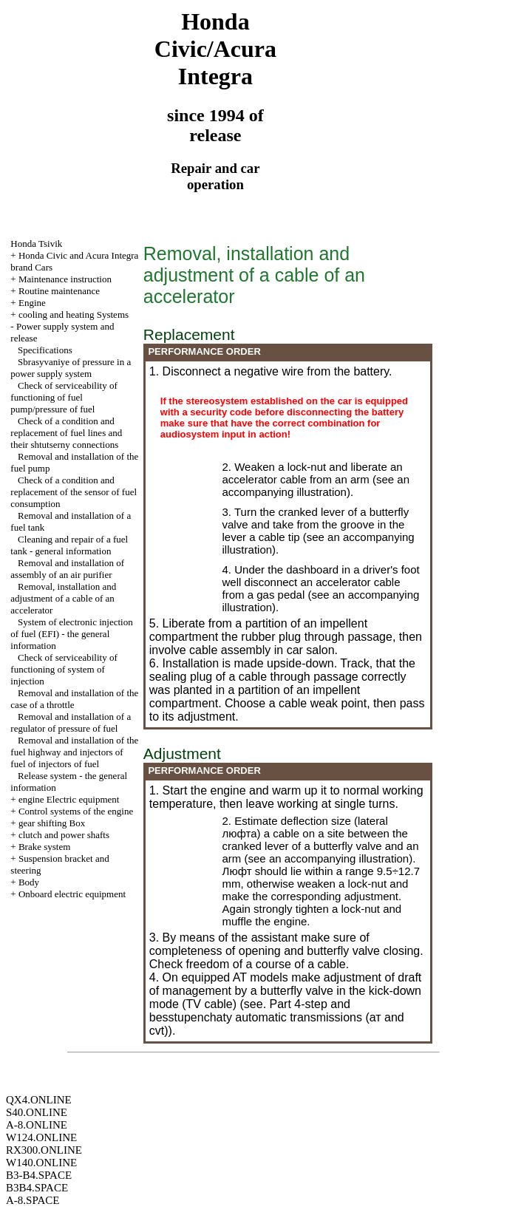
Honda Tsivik (36, 243)
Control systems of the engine (75, 811)
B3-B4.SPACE (39, 1175)
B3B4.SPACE (37, 1188)
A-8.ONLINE (36, 1125)
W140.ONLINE (41, 1162)
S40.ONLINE (36, 1112)
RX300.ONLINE (44, 1150)
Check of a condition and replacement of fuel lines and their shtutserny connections (66, 432)
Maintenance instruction (65, 279)
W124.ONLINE (41, 1137)
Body (28, 882)
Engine (32, 302)
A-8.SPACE (32, 1200)
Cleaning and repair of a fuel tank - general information (69, 545)
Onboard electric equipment (72, 893)
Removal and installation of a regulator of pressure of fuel (70, 722)
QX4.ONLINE (39, 1100)
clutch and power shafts (63, 834)
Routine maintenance (59, 290)
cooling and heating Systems (73, 314)
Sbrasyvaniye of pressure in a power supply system (70, 367)
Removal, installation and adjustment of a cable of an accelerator (63, 598)
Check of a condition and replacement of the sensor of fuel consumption (73, 491)
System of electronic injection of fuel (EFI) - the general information (71, 633)
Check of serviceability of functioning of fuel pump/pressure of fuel (63, 397)
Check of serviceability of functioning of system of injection (63, 669)
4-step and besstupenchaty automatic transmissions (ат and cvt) (276, 1017)
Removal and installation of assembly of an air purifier (67, 568)
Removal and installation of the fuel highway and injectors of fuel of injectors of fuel (74, 752)
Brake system (44, 846)
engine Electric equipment (68, 799)
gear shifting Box (51, 823)
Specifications (45, 349)
